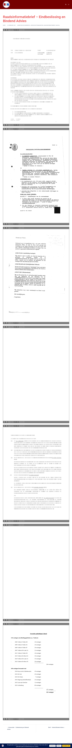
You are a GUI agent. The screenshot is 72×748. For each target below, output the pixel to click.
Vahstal (58, 25)
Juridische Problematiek (37, 25)
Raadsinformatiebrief (49, 25)
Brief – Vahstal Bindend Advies (56, 727)
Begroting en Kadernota (24, 25)
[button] (65, 4)
